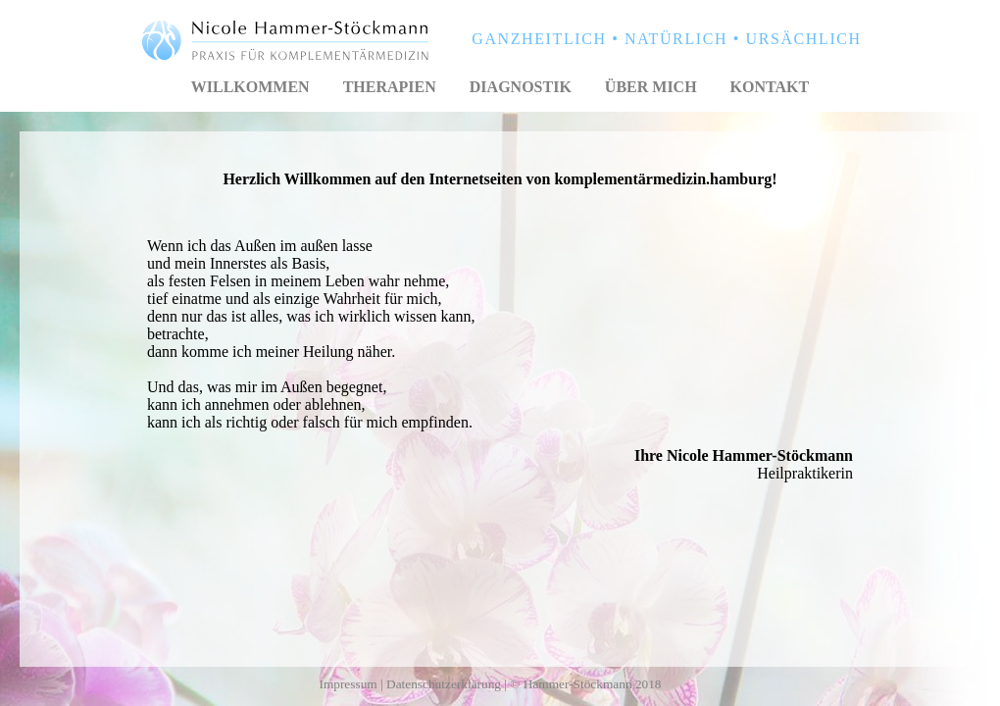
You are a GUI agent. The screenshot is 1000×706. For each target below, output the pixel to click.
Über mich (651, 86)
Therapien (389, 86)
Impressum (347, 684)
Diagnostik (521, 86)
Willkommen (250, 86)
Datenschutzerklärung (443, 684)
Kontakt (770, 86)
